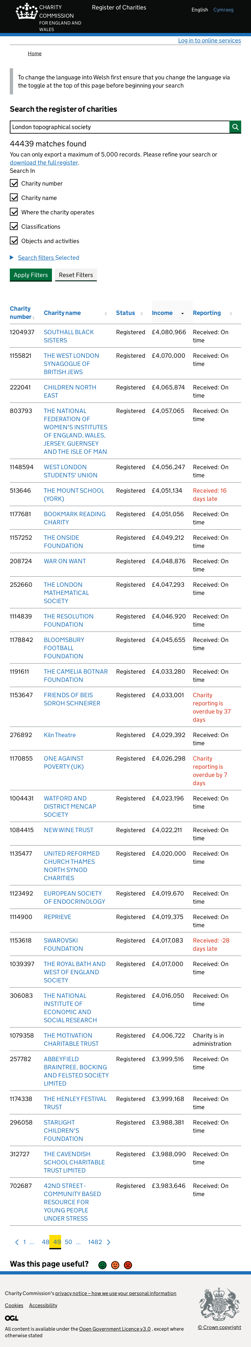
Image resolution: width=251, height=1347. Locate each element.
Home (35, 53)
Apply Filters (31, 275)
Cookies (14, 1305)
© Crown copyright (219, 1327)
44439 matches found (48, 143)
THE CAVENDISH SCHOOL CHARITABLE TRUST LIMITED (74, 1162)
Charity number (42, 183)
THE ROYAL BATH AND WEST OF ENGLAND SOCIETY (75, 972)
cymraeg (223, 10)
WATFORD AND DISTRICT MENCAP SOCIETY (70, 806)
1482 (95, 1243)
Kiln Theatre (60, 735)
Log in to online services (209, 40)
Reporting (207, 313)
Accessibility (43, 1305)
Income (162, 313)
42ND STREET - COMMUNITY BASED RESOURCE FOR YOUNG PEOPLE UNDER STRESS (72, 1202)
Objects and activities (50, 241)
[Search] (125, 127)
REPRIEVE (57, 917)
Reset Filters (76, 275)
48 (46, 1243)
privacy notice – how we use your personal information (115, 1293)
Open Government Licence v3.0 (115, 1329)
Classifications (40, 226)
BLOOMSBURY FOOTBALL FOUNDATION (64, 648)
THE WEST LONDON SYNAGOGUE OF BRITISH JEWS (71, 364)
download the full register (44, 162)
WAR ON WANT (65, 561)
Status (125, 313)
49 (57, 1243)
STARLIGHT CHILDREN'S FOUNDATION (63, 1130)
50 (68, 1243)
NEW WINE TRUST (68, 830)
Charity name (39, 198)
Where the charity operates (57, 212)
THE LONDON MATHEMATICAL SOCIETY (66, 593)
